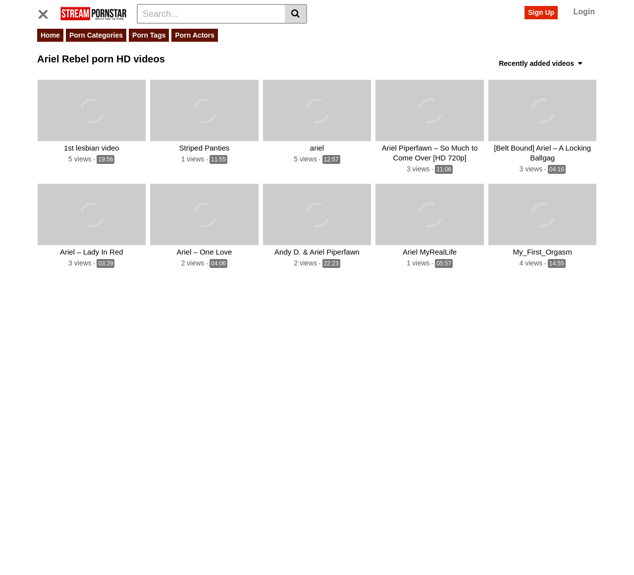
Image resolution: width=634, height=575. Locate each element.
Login (584, 11)
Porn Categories (96, 35)
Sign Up (541, 12)
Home (50, 35)
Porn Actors (194, 35)
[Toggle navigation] (46, 12)
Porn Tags (148, 35)
